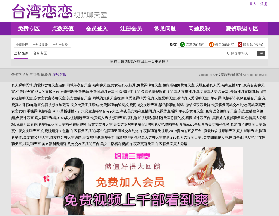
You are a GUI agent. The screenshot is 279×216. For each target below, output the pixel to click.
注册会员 (131, 29)
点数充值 (63, 29)
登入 (252, 4)
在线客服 (59, 75)
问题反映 (199, 29)
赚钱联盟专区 (242, 29)
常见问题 (165, 29)
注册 (264, 4)
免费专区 (29, 29)
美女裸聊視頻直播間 (228, 74)
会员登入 (97, 29)
